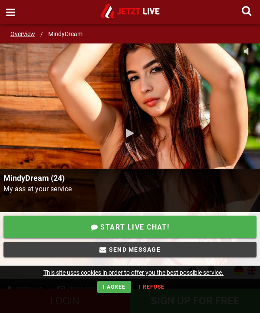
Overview (22, 33)
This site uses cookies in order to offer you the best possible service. (133, 272)
